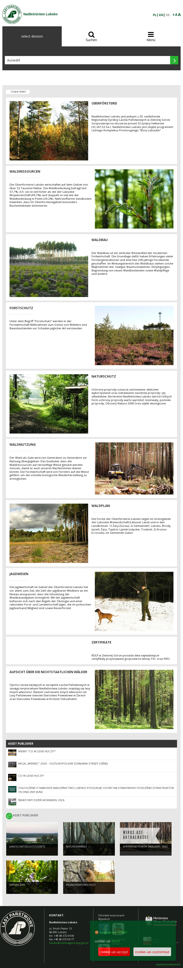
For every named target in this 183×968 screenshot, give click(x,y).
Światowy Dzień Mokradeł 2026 (41, 800)
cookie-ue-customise (152, 951)
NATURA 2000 (17, 884)
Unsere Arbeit (18, 91)
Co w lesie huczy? (31, 775)
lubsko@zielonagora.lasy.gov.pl (68, 943)
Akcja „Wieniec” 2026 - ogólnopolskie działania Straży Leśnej (63, 763)
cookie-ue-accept (114, 951)
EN (161, 15)
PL (155, 15)
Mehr (116, 941)
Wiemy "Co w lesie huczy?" (37, 751)
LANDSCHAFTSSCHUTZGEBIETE (27, 846)
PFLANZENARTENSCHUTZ (81, 884)
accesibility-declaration (168, 964)
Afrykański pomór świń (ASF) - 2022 (145, 846)
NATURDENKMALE (76, 846)
